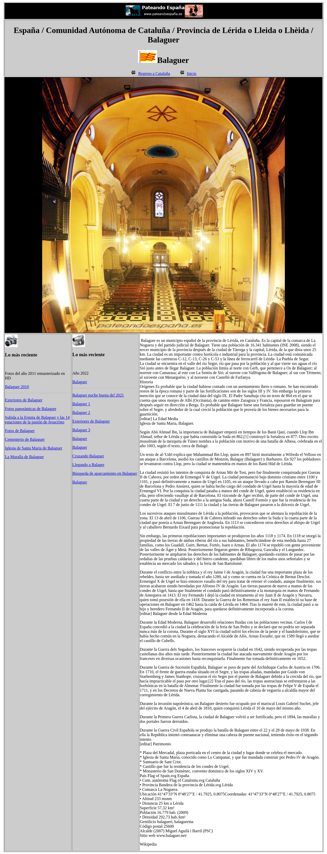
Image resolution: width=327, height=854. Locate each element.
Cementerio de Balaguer (25, 439)
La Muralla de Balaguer (24, 457)
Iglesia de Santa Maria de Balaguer (33, 448)
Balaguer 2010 (17, 387)
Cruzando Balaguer (88, 456)
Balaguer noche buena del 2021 (98, 395)
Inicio (191, 73)
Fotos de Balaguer (19, 431)
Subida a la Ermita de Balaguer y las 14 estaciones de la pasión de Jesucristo (37, 419)
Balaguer (79, 382)
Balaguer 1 (81, 404)
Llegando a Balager (88, 465)
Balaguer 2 (81, 412)
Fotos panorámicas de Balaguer (30, 409)
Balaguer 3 (81, 430)
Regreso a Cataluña (154, 73)
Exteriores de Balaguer (23, 400)
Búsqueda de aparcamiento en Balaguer (104, 473)
